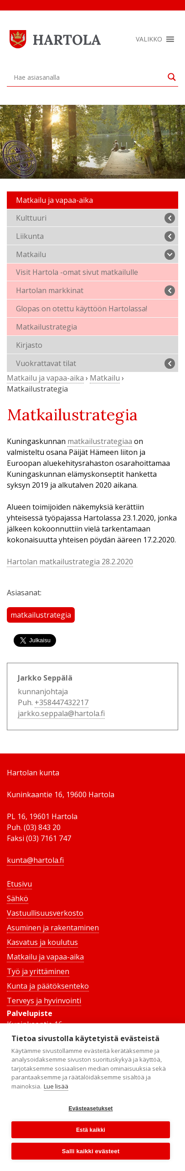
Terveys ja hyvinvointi (44, 1001)
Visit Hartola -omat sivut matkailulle (77, 272)
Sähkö (17, 898)
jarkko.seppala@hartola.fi (61, 713)
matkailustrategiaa (99, 441)
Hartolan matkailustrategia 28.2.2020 (70, 562)
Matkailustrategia (46, 327)
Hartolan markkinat (95, 290)
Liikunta (95, 236)
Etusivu (19, 884)
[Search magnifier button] (171, 77)
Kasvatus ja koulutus (42, 942)
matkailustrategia (40, 615)
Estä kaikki (90, 1130)
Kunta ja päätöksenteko (48, 986)
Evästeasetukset (90, 1108)
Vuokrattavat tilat (95, 363)
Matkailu (95, 254)
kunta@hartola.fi (35, 860)
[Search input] (88, 77)
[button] (149, 39)
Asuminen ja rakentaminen (53, 928)
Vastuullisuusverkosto (45, 913)
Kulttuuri (95, 218)
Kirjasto (29, 345)
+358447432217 (61, 702)
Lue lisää (56, 1086)
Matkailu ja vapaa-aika (54, 200)
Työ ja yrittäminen (38, 971)
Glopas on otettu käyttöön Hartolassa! (81, 309)
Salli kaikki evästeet (90, 1151)
